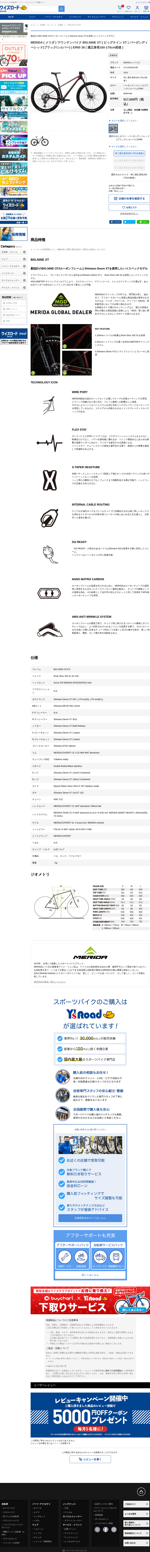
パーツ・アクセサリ (54, 17)
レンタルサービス (72, 1541)
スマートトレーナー (73, 1520)
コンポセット (40, 1516)
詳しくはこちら (90, 1275)
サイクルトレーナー (96, 17)
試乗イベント (70, 1529)
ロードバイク (9, 1508)
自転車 (11, 17)
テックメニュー (71, 1537)
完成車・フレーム (10, 252)
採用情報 (99, 1515)
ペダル (37, 1520)
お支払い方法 (11, 303)
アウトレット (118, 17)
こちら (120, 191)
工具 (66, 1508)
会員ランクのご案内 (104, 1504)
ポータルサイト (102, 1519)
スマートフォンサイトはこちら (76, 1550)
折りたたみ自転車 (11, 1516)
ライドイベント (71, 1533)
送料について (11, 309)
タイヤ (37, 1512)
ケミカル (68, 1512)
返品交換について (13, 315)
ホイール (38, 1508)
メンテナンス (75, 17)
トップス (38, 1533)
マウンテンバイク (11, 1520)
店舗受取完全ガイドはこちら (90, 1218)
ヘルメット (39, 1529)
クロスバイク (9, 1512)
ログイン (56, 1443)
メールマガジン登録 (104, 1523)
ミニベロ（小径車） (12, 1543)
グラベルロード (10, 1539)
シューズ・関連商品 (43, 1541)
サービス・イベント (139, 17)
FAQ (8, 321)
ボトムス (38, 1537)
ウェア (32, 17)
